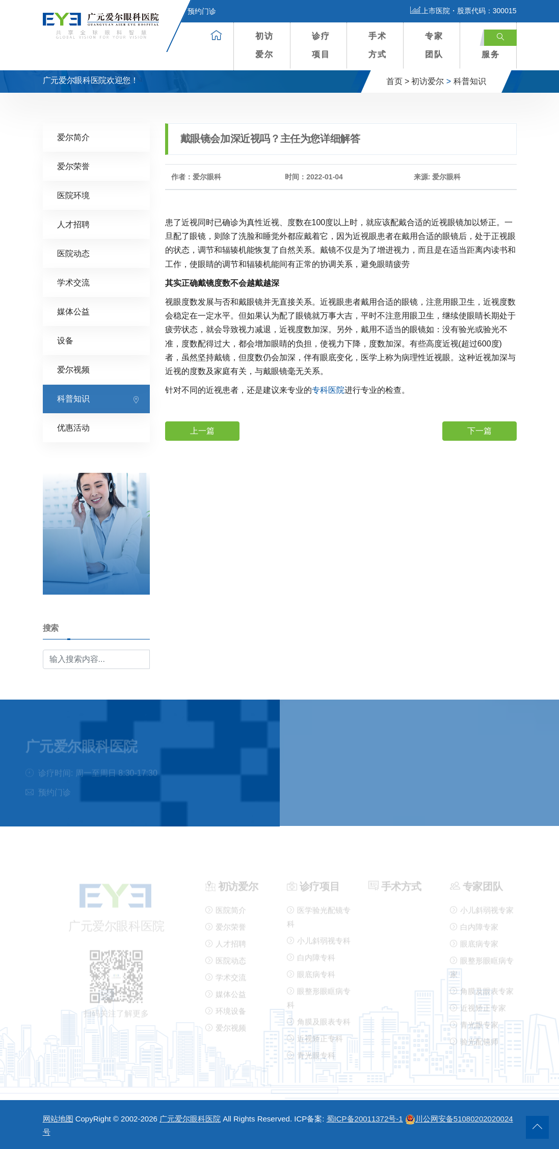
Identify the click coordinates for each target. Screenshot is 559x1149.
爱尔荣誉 (73, 166)
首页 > (398, 81)
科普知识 (470, 81)
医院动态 (73, 253)
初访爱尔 (264, 45)
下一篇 (479, 430)
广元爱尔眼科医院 (190, 1118)
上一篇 (202, 430)
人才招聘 (73, 224)
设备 (65, 340)
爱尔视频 (73, 369)
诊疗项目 (321, 45)
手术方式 (377, 45)
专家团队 (434, 45)
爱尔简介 (73, 136)
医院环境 (73, 195)
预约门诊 (195, 11)
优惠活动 (73, 427)
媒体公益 (73, 311)
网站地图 (58, 1118)
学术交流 (73, 282)
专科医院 (328, 389)
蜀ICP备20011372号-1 (365, 1118)
